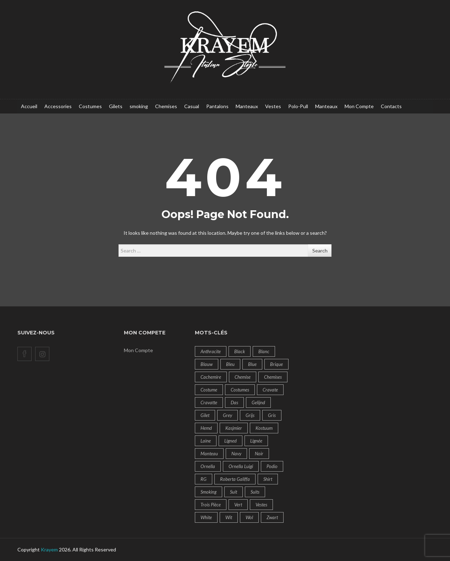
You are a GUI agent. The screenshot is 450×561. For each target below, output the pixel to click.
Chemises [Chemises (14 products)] (273, 377)
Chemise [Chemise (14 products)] (243, 377)
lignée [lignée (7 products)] (256, 441)
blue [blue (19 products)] (252, 364)
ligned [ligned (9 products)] (230, 441)
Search (320, 251)
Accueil (29, 106)
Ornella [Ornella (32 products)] (208, 466)
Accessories (58, 106)
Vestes (273, 106)
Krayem (49, 549)
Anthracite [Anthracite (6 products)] (211, 351)
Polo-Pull (298, 106)
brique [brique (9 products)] (276, 364)
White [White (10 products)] (206, 517)
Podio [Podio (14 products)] (272, 466)
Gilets (115, 106)
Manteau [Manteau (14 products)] (209, 453)
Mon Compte (359, 106)
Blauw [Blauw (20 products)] (207, 364)
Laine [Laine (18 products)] (206, 441)
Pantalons (217, 106)
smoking (139, 106)
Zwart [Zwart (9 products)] (272, 517)
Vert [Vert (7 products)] (238, 504)
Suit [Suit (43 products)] (233, 492)
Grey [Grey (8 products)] (227, 415)
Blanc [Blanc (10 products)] (263, 351)
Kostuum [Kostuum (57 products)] (264, 428)
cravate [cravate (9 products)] (270, 390)
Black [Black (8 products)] (239, 351)
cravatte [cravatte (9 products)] (209, 402)
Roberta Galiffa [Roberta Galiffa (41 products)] (235, 479)
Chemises (166, 106)
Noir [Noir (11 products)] (259, 453)
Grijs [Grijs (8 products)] (250, 415)
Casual (191, 106)
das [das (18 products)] (234, 402)
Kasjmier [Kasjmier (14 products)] (233, 428)
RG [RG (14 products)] (204, 479)
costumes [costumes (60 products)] (240, 390)
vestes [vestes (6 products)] (261, 504)
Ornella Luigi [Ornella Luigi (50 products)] (241, 466)
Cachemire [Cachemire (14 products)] (211, 377)
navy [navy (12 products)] (236, 453)
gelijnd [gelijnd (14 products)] (258, 402)
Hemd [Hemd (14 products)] (206, 428)
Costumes (90, 106)
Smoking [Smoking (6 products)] (208, 492)
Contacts (391, 106)
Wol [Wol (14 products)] (249, 517)
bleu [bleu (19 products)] (230, 364)
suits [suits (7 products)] (255, 492)
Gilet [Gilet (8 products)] (205, 415)
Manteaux (247, 106)
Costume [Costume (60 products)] (209, 390)
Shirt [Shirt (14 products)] (267, 479)
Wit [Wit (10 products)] (228, 517)
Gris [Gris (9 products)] (272, 415)
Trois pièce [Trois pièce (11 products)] (211, 504)
